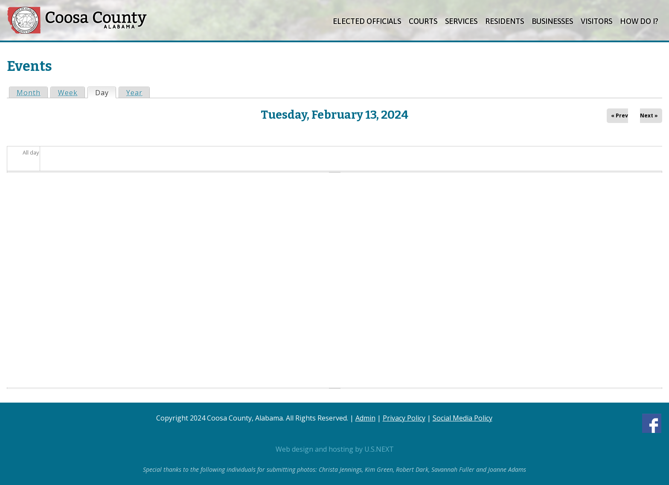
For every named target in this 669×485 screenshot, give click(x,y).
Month (29, 92)
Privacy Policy (404, 418)
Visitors (596, 21)
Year (134, 92)
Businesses (552, 21)
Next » (649, 115)
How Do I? (639, 21)
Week (68, 92)
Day (105, 92)
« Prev (619, 115)
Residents (504, 21)
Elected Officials (367, 21)
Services (461, 21)
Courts (423, 21)
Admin (365, 418)
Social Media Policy (462, 418)
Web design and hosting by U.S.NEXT (335, 449)
